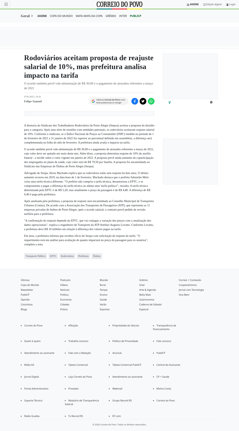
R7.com (116, 416)
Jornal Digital (31, 376)
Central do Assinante (168, 365)
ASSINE (42, 16)
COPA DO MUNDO (61, 16)
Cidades (64, 304)
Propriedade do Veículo (125, 325)
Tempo (103, 290)
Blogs (24, 309)
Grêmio (143, 280)
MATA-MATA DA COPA (89, 16)
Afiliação (73, 325)
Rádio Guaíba (31, 416)
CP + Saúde (163, 376)
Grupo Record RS (122, 400)
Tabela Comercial (78, 365)
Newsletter (27, 290)
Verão (103, 304)
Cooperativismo (188, 285)
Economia (65, 299)
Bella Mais (145, 294)
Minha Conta (164, 388)
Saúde (103, 299)
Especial (143, 309)
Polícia (64, 309)
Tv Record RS (75, 416)
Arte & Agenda (147, 290)
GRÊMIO (111, 16)
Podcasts (65, 280)
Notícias (64, 290)
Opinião (25, 299)
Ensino (103, 294)
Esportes (105, 309)
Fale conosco (164, 341)
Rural (103, 285)
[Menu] (6, 4)
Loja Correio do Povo (80, 376)
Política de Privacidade (125, 341)
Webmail (117, 388)
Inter (142, 285)
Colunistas (27, 304)
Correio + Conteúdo (190, 280)
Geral (25, 16)
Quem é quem (32, 341)
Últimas (25, 280)
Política (64, 294)
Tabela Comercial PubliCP (126, 365)
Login (232, 4)
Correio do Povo (33, 325)
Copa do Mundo (30, 285)
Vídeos (64, 285)
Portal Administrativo (36, 388)
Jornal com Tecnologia (191, 290)
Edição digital (214, 4)
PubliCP (25, 294)
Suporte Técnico (33, 400)
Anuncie (117, 353)
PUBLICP (135, 16)
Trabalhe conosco (78, 341)
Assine (194, 4)
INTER (123, 16)
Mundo (104, 280)
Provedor (73, 388)
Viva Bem (184, 294)
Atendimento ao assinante (39, 353)
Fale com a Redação (79, 353)
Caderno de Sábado (150, 304)
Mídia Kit (29, 365)
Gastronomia (146, 299)
